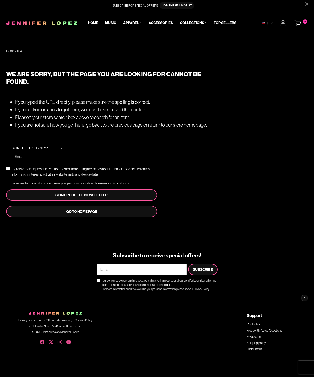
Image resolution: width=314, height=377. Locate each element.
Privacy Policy (120, 183)
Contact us (253, 324)
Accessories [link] (161, 23)
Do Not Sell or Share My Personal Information (54, 326)
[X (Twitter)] (51, 341)
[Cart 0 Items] (297, 23)
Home (10, 51)
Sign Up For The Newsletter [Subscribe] (81, 195)
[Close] (307, 4)
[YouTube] (69, 341)
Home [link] (93, 23)
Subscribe (203, 269)
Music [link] (110, 23)
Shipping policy (256, 343)
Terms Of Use (46, 320)
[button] (283, 23)
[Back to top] (304, 298)
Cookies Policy (83, 320)
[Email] (84, 157)
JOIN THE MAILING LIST (177, 5)
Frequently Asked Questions (264, 331)
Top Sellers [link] (225, 23)
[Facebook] (42, 341)
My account (254, 337)
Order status (254, 349)
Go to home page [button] (81, 211)
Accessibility (64, 320)
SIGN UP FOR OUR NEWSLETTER (37, 148)
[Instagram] (60, 341)
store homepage (189, 125)
